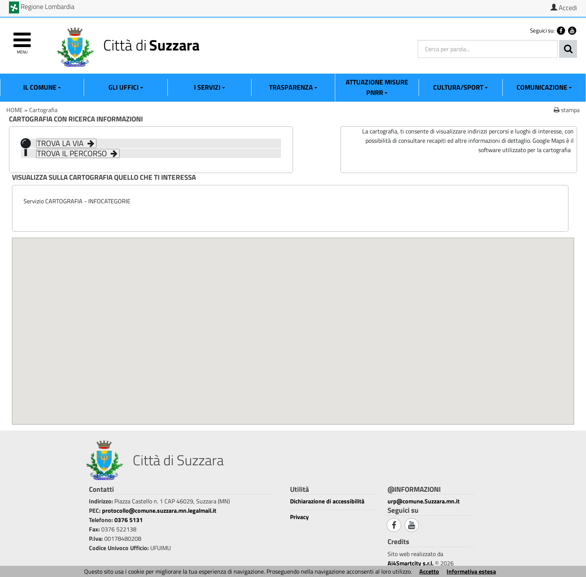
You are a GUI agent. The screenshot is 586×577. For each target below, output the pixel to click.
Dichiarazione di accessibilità (327, 501)
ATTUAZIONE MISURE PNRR (377, 87)
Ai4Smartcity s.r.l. (411, 563)
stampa (567, 109)
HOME (14, 109)
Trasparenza (293, 87)
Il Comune (42, 87)
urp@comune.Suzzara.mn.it (424, 501)
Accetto (429, 571)
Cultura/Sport (460, 87)
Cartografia (43, 109)
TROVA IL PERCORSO (78, 153)
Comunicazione (544, 87)
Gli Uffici (125, 87)
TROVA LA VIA (66, 143)
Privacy (299, 517)
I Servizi (209, 87)
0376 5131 (128, 519)
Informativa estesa (471, 571)
